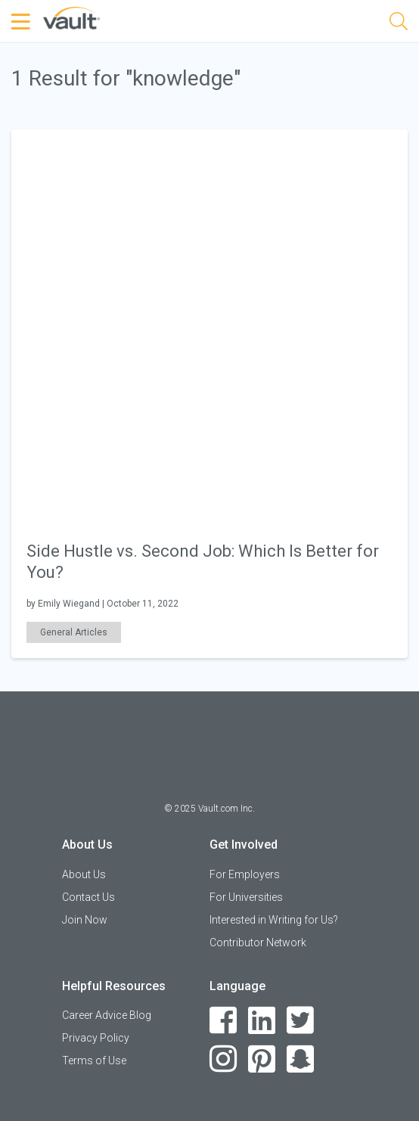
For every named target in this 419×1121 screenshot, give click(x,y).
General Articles (73, 632)
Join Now (84, 920)
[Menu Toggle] (22, 22)
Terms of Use (94, 1060)
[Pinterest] (262, 1059)
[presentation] (209, 326)
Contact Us (88, 897)
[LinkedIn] (262, 1020)
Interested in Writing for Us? (274, 920)
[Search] (399, 24)
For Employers (245, 874)
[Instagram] (223, 1059)
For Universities (246, 897)
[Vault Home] (71, 17)
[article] (209, 393)
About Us (84, 874)
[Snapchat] (301, 1059)
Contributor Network (258, 942)
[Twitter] (301, 1020)
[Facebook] (223, 1020)
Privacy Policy (95, 1038)
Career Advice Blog (106, 1015)
